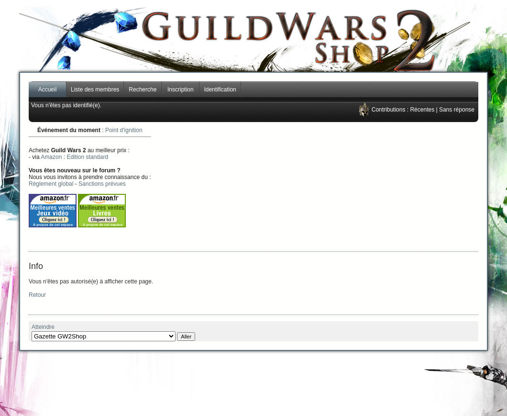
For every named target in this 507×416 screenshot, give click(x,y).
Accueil (47, 89)
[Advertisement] (347, 187)
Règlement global (51, 183)
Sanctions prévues (102, 183)
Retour (37, 295)
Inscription (180, 89)
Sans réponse (456, 109)
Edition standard (87, 157)
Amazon (51, 157)
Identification (220, 89)
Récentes (422, 109)
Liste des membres (95, 89)
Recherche (142, 89)
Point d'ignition (124, 130)
